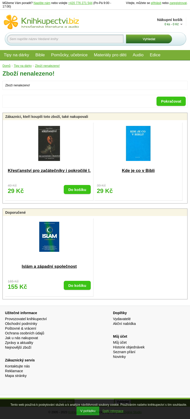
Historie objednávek (128, 347)
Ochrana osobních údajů (24, 333)
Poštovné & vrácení (20, 328)
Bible (40, 55)
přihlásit (156, 3)
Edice (155, 55)
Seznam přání (124, 352)
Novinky (119, 357)
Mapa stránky (15, 376)
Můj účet (119, 342)
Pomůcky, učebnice (69, 55)
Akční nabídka (124, 324)
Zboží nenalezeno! (47, 66)
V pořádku (88, 411)
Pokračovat (171, 101)
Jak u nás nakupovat (21, 338)
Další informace (112, 411)
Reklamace (14, 371)
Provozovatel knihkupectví (26, 319)
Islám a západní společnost (49, 266)
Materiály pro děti (110, 55)
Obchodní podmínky (21, 324)
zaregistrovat (178, 3)
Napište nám (42, 3)
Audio (138, 55)
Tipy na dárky (16, 55)
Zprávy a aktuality (19, 343)
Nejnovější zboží (18, 347)
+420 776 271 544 (80, 3)
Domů (6, 66)
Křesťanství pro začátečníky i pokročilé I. (49, 170)
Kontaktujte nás (17, 366)
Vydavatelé (122, 319)
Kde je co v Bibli (138, 170)
